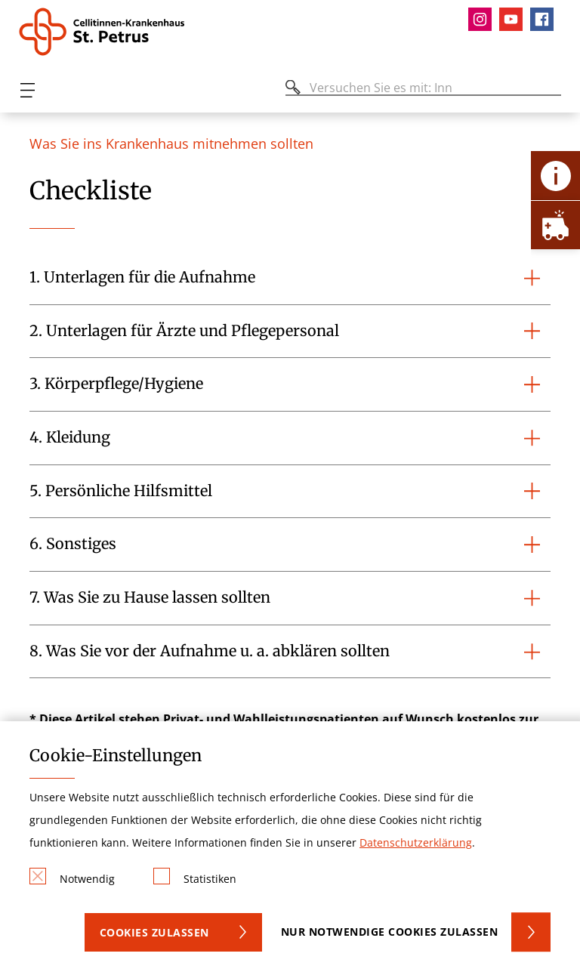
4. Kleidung (69, 437)
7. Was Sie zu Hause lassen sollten (149, 597)
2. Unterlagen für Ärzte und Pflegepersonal (184, 331)
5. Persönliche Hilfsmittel (120, 491)
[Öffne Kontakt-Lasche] (555, 175)
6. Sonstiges (72, 544)
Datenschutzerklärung (415, 842)
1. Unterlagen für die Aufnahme (142, 277)
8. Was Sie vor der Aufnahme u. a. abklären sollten (209, 651)
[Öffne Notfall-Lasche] (555, 224)
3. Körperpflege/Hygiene (116, 384)
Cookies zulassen (154, 932)
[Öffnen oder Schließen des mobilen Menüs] (27, 90)
